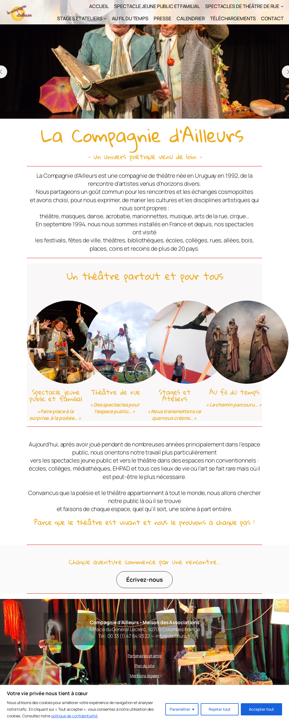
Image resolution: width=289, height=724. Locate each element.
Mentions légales (144, 675)
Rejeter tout (220, 709)
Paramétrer (180, 709)
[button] (136, 110)
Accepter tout (261, 709)
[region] (144, 704)
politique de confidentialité (74, 715)
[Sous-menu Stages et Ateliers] (105, 18)
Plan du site (144, 665)
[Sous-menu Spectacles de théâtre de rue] (282, 6)
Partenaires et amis (144, 655)
